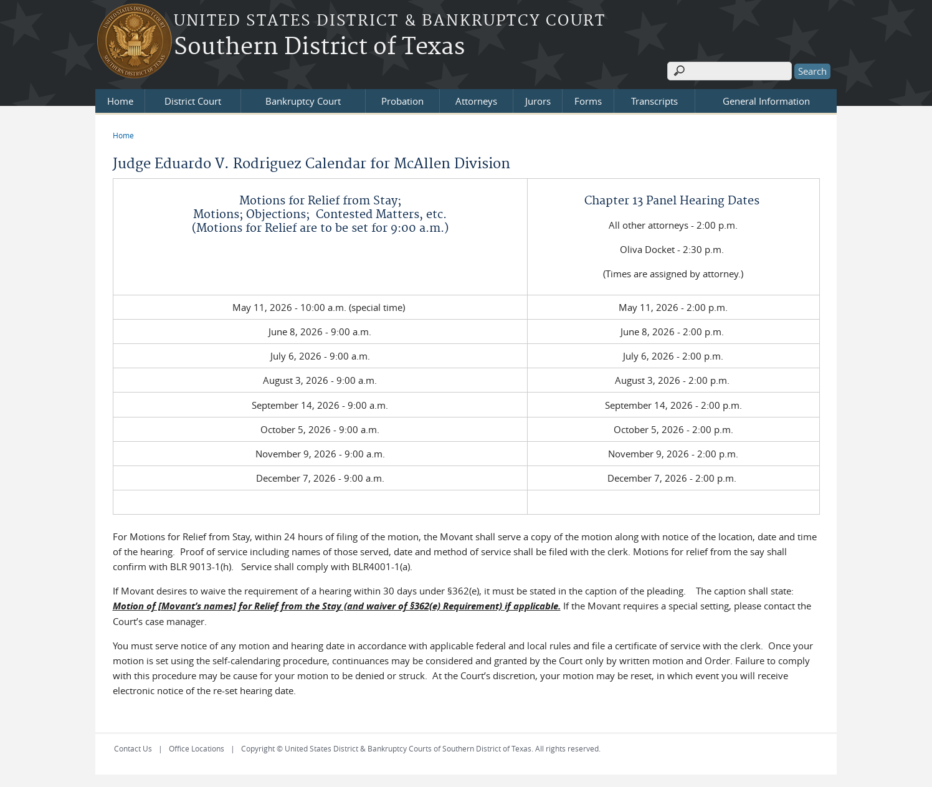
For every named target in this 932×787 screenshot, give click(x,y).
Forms (588, 101)
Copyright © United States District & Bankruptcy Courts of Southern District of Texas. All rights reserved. (421, 748)
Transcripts (654, 101)
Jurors (538, 101)
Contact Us (133, 748)
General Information (766, 101)
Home (120, 101)
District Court (192, 101)
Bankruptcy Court (303, 101)
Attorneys (476, 101)
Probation (402, 101)
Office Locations (196, 748)
